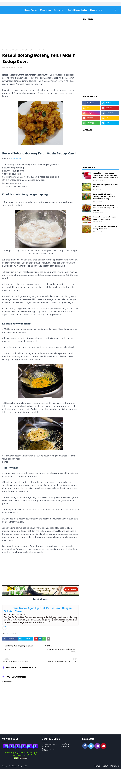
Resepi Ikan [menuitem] (59, 10)
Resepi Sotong (11, 50)
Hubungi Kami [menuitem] (96, 10)
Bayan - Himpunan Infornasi (48, 749)
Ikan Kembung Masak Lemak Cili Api (106, 185)
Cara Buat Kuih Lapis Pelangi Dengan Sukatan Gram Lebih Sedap (104, 196)
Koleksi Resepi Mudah (20, 766)
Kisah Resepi (65, 744)
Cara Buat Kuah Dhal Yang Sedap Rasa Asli (105, 227)
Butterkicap (16, 158)
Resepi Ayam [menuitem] (30, 10)
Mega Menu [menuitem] (45, 10)
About (105, 766)
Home (4, 50)
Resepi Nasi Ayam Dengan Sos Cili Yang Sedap (104, 218)
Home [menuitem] (12, 10)
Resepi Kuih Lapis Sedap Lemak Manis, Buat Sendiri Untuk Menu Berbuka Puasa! (106, 175)
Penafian (114, 766)
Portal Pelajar (65, 746)
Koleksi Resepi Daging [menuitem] (77, 10)
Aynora (6, 67)
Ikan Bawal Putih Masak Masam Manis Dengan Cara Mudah (105, 207)
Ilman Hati (45, 746)
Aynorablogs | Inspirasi (49, 744)
